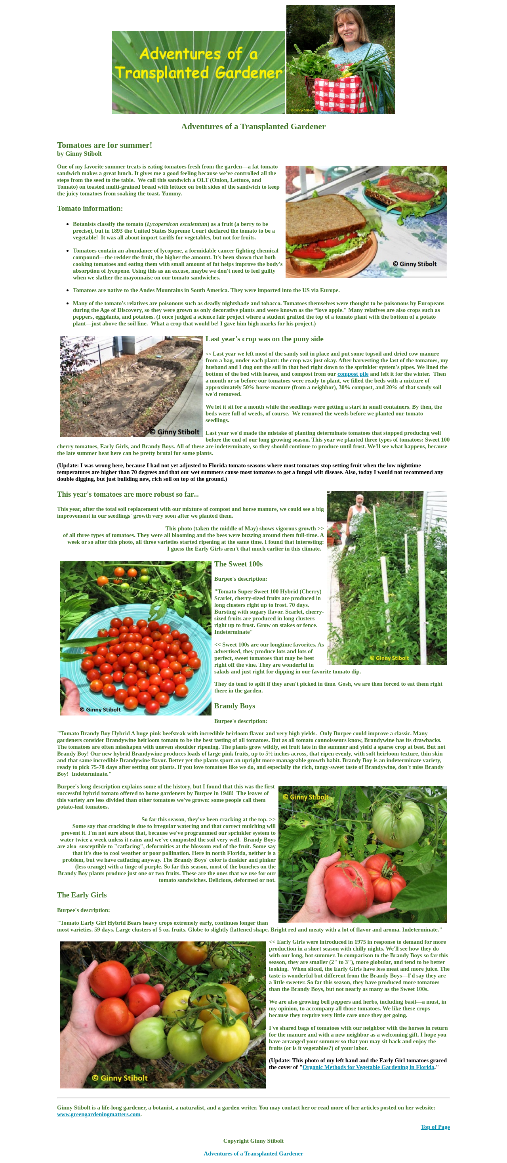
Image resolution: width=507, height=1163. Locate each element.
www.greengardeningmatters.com (99, 1114)
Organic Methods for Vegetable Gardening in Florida (369, 1067)
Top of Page (435, 1127)
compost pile (353, 374)
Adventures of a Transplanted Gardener (253, 1153)
